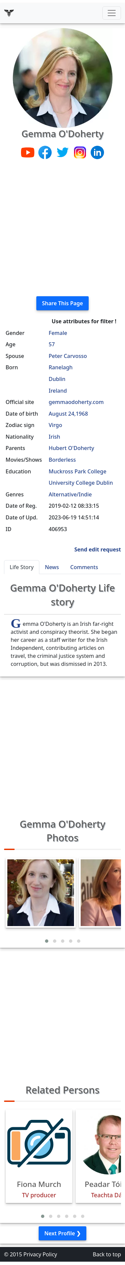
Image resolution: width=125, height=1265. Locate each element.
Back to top (107, 1254)
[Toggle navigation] (111, 13)
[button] (47, 941)
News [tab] (52, 567)
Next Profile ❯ (62, 1233)
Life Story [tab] (22, 567)
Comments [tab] (84, 567)
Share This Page (62, 303)
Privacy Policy (40, 1254)
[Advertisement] (62, 228)
